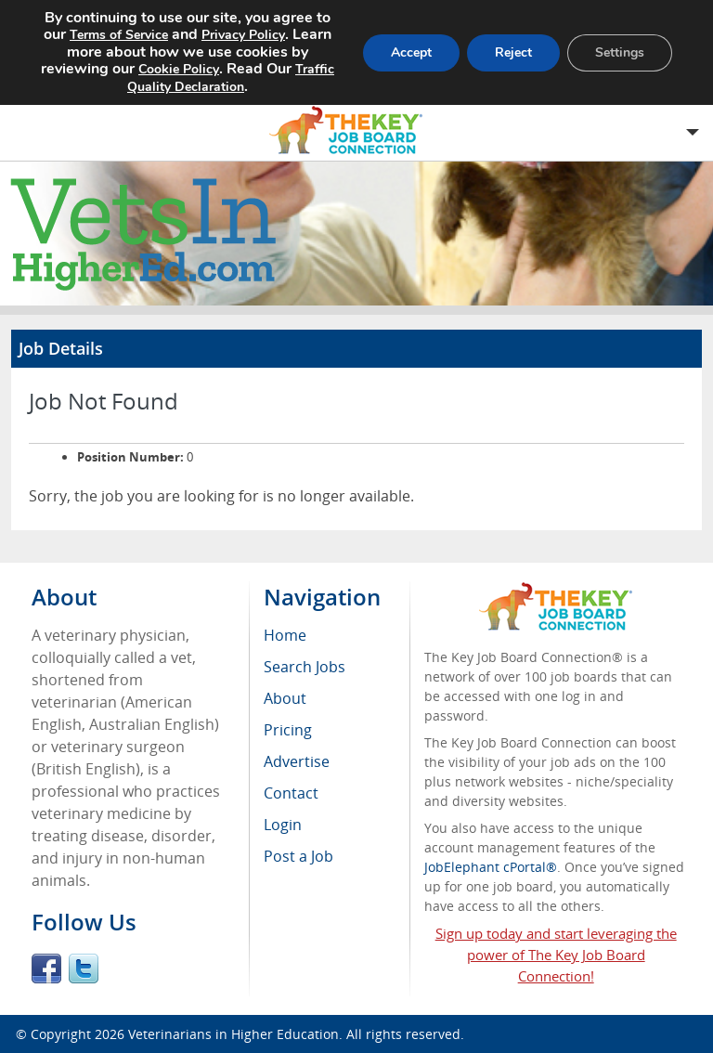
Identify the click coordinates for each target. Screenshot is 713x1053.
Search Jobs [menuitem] (304, 666)
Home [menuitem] (285, 635)
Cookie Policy (178, 69)
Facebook (46, 968)
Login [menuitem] (283, 824)
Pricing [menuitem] (288, 730)
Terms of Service (119, 35)
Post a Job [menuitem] (298, 856)
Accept (411, 52)
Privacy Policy (243, 35)
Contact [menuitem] (291, 793)
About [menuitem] (285, 698)
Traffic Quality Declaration (230, 78)
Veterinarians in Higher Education (233, 1034)
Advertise (297, 761)
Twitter (83, 968)
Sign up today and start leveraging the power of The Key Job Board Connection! (556, 954)
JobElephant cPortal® (490, 867)
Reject (513, 52)
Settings (619, 52)
